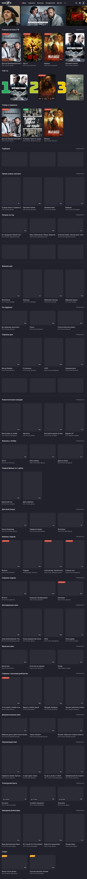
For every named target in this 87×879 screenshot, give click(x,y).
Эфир (24, 3)
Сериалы (31, 3)
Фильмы (40, 3)
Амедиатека (50, 3)
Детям (59, 3)
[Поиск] (76, 3)
